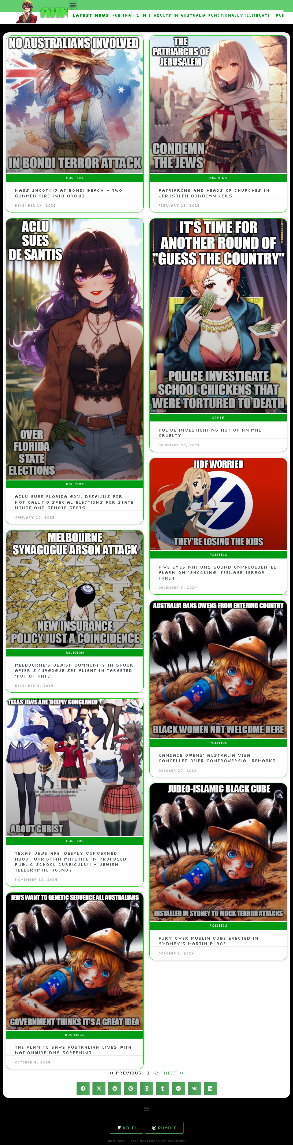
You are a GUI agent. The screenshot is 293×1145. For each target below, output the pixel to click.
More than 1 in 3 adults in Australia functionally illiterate (190, 15)
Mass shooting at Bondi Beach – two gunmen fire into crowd (68, 193)
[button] (73, 5)
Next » (174, 1073)
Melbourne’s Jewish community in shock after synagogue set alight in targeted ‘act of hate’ (74, 670)
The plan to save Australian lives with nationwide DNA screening (73, 1049)
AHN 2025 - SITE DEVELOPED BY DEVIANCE (146, 1140)
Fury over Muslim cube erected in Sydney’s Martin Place (208, 940)
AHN (54, 11)
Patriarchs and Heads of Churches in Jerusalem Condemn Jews (213, 193)
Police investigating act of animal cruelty (209, 432)
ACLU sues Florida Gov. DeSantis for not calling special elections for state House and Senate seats (74, 501)
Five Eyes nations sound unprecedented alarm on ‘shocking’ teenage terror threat (217, 572)
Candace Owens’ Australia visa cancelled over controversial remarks (217, 757)
